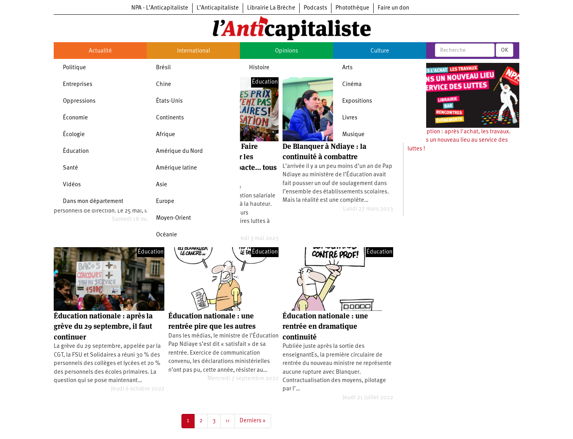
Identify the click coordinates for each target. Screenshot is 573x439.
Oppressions (79, 101)
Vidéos (72, 185)
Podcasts (315, 8)
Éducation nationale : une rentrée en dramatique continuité (325, 326)
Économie (75, 118)
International (193, 51)
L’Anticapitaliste (218, 8)
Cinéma (352, 85)
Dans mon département (93, 202)
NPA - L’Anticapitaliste (159, 8)
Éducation (76, 151)
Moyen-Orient (173, 218)
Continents (170, 118)
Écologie (74, 135)
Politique (74, 68)
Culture (379, 51)
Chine (163, 85)
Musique (353, 135)
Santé (70, 168)
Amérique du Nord (179, 151)
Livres (349, 118)
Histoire (259, 68)
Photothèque (352, 8)
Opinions (286, 51)
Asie (161, 185)
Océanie (166, 235)
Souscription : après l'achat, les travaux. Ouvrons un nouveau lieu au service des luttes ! (459, 140)
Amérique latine (176, 168)
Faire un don (393, 8)
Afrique (165, 135)
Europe (165, 202)
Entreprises (77, 85)
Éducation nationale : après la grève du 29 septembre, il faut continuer (103, 326)
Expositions (357, 101)
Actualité (100, 51)
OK (504, 50)
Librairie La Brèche (271, 8)
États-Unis (169, 101)
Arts (347, 68)
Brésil (163, 68)
